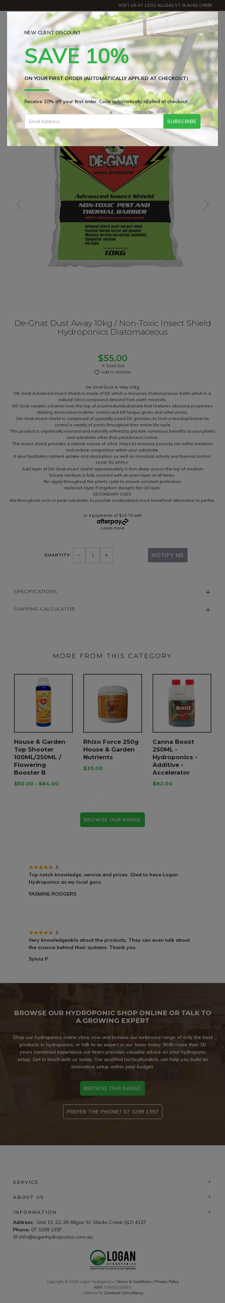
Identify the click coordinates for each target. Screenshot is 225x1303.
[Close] (210, 21)
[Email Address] (93, 121)
